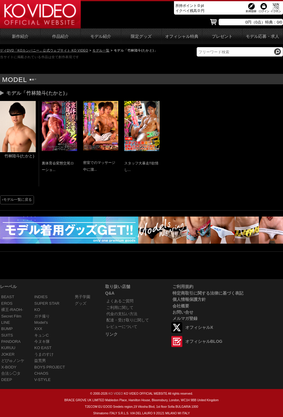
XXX (38, 328)
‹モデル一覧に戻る (17, 199)
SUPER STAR (46, 303)
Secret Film (11, 316)
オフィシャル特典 (181, 36)
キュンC (41, 335)
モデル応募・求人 (262, 36)
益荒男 (40, 360)
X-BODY (8, 367)
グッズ (80, 303)
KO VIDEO (115, 393)
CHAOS (41, 373)
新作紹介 (20, 36)
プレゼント (222, 36)
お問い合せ (182, 312)
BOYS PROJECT (49, 367)
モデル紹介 (100, 36)
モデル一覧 (101, 50)
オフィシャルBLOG (203, 341)
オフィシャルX (199, 327)
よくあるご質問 (119, 301)
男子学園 (82, 297)
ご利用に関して (119, 307)
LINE (5, 322)
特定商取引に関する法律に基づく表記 (207, 293)
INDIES (41, 297)
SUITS (7, 335)
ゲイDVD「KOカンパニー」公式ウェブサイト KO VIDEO (44, 50)
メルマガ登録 (185, 318)
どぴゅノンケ (12, 360)
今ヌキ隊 (42, 341)
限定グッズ (141, 36)
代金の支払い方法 (121, 314)
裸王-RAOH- (12, 309)
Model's (41, 322)
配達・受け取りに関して (127, 320)
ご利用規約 (182, 286)
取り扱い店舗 (117, 286)
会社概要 (180, 306)
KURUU (8, 348)
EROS (7, 303)
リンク (111, 334)
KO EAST (43, 348)
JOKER (8, 354)
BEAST (7, 297)
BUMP (7, 328)
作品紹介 (60, 36)
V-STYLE (42, 379)
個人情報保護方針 (189, 299)
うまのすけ (44, 354)
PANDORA (11, 341)
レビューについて (121, 326)
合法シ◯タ (11, 373)
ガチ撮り (42, 316)
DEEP (6, 379)
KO (37, 309)
